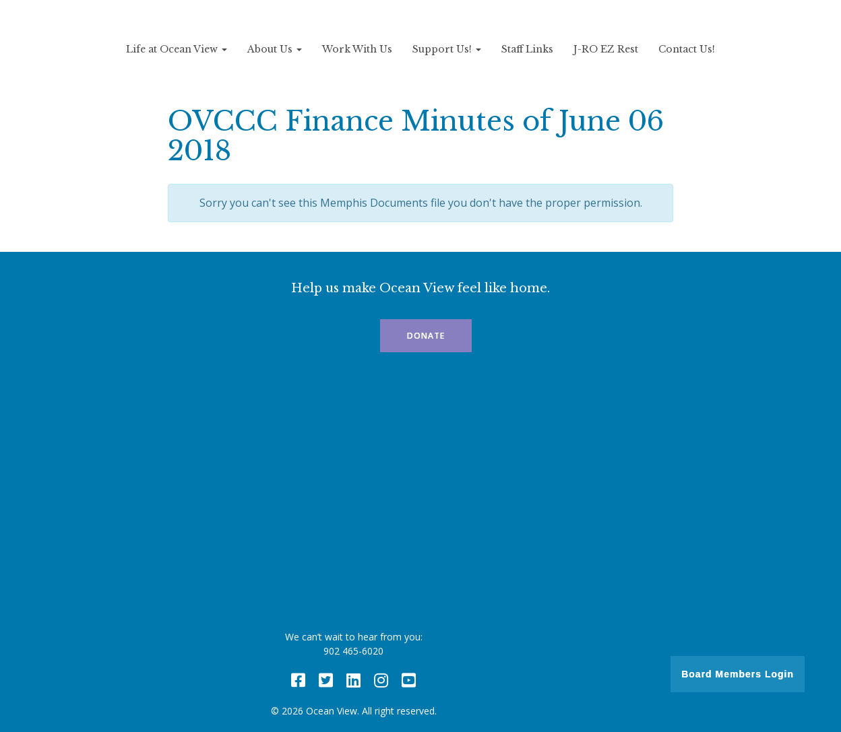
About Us (274, 49)
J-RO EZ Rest (605, 49)
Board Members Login (737, 674)
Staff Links (527, 49)
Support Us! (446, 49)
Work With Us (357, 49)
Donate (426, 335)
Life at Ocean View (176, 49)
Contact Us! (686, 49)
